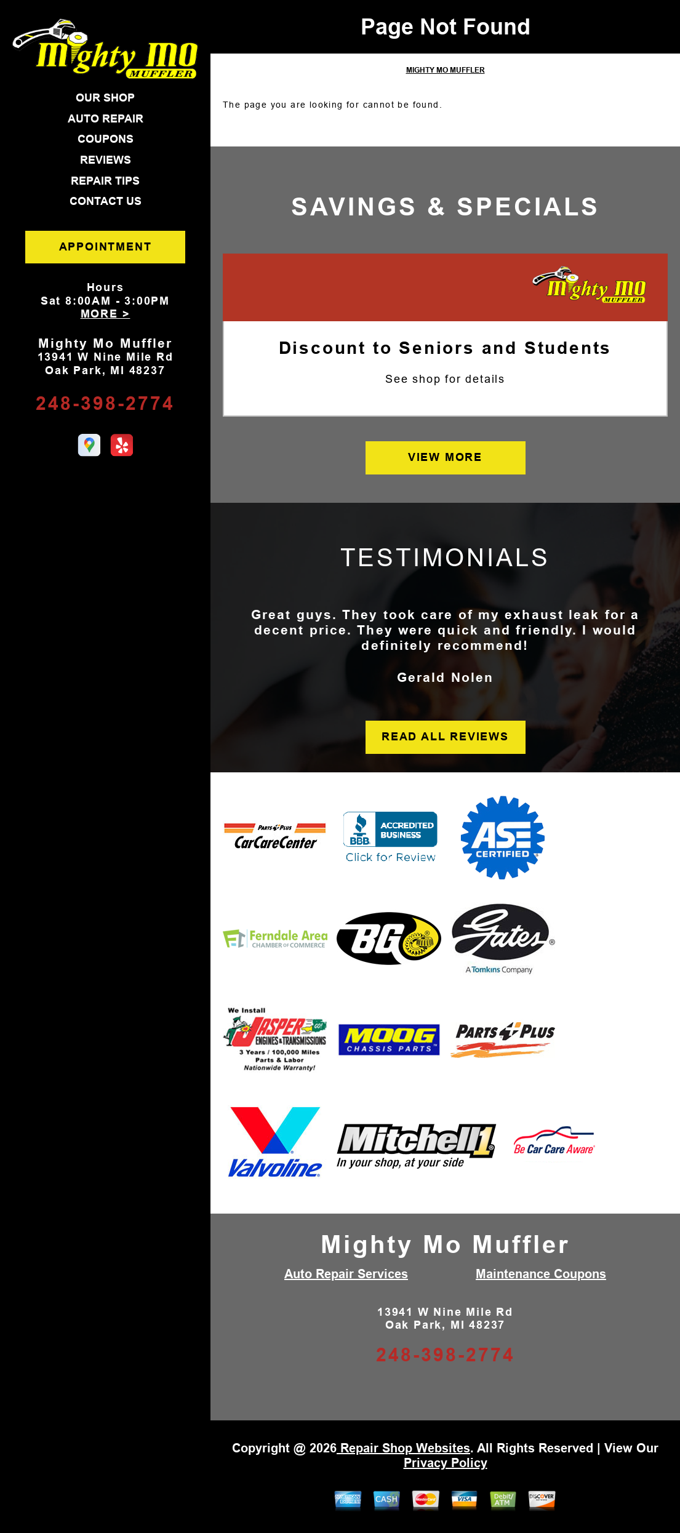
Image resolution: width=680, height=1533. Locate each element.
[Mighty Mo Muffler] (589, 285)
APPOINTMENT (105, 247)
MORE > (105, 314)
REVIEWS (105, 160)
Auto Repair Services (346, 1274)
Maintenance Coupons (541, 1274)
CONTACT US (106, 201)
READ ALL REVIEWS (445, 736)
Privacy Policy (445, 1463)
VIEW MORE (445, 457)
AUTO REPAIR (105, 119)
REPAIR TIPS (105, 181)
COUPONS (106, 139)
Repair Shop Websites (403, 1448)
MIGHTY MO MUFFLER (445, 70)
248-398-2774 (105, 403)
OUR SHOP (105, 98)
